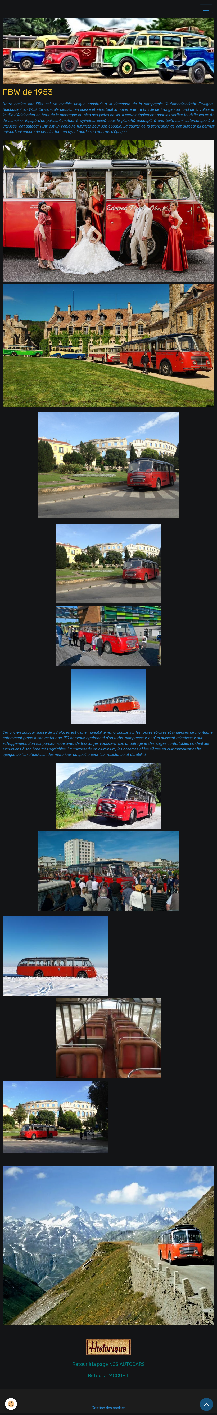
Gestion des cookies (109, 1408)
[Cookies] (11, 1404)
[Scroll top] (206, 1404)
